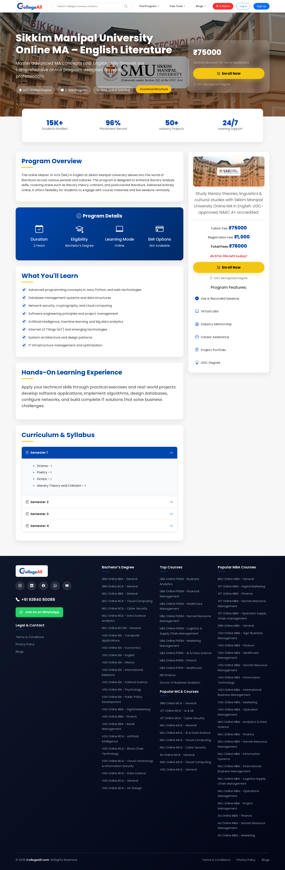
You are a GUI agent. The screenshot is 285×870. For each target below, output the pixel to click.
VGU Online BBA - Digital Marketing (126, 709)
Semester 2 (37, 502)
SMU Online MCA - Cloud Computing (185, 762)
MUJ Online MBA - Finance (236, 734)
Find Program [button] (148, 6)
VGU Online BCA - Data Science (124, 773)
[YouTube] (67, 585)
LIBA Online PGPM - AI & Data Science (186, 653)
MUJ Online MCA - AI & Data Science (185, 733)
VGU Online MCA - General (178, 769)
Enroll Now (229, 73)
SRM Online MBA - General (236, 626)
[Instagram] (20, 585)
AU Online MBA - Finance (235, 816)
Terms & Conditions (30, 637)
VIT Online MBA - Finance (235, 594)
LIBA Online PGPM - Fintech (178, 660)
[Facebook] (43, 585)
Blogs (20, 652)
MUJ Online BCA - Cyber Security (124, 608)
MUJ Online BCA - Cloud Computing (127, 601)
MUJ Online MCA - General (178, 725)
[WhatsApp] (55, 585)
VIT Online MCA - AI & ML (177, 711)
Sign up (261, 6)
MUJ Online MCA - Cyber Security (183, 747)
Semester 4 (37, 526)
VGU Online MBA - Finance (236, 645)
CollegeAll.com (37, 860)
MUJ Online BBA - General (120, 594)
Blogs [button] (200, 6)
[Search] (88, 6)
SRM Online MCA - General (178, 703)
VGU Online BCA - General (120, 781)
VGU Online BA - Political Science (124, 682)
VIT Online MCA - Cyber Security (182, 718)
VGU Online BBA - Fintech (119, 717)
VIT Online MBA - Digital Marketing (241, 586)
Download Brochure (154, 89)
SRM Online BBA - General (119, 579)
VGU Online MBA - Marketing (237, 702)
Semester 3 (37, 514)
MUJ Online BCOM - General (121, 628)
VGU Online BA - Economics (121, 648)
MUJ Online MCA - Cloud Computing (185, 740)
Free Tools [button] (176, 6)
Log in (243, 6)
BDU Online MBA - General (236, 579)
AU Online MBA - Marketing (236, 835)
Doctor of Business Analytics (180, 683)
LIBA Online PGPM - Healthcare (181, 668)
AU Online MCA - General (177, 755)
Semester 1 (37, 452)
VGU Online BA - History (118, 662)
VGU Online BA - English (118, 655)
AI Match (223, 6)
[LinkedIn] (31, 585)
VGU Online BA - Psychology (121, 690)
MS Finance (168, 675)
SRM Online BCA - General (120, 586)
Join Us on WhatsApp (39, 612)
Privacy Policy (25, 644)
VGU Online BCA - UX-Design (122, 788)
